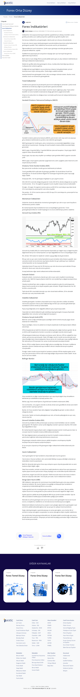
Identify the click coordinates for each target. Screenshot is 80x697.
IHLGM (49, 630)
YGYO (49, 640)
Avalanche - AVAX (37, 628)
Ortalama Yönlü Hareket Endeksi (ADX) (11, 35)
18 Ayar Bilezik (52, 663)
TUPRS (49, 638)
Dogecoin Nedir (20, 663)
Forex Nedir (19, 666)
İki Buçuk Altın (52, 655)
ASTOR (49, 643)
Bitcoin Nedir (20, 655)
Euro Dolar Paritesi (68, 645)
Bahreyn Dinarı (20, 635)
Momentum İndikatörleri (9, 36)
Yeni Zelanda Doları (22, 645)
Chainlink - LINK (36, 635)
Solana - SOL (35, 625)
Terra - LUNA (35, 645)
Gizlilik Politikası (67, 661)
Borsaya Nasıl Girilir (37, 662)
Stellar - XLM (35, 643)
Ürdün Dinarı (20, 640)
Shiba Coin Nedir (21, 658)
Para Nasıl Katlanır (37, 665)
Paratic (5, 17)
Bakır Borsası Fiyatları (69, 647)
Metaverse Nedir (21, 671)
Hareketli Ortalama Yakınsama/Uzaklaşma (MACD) (11, 33)
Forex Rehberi (51, 3)
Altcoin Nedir (20, 661)
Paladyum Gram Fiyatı (69, 630)
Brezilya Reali (20, 638)
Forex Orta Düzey (17, 10)
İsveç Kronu (19, 628)
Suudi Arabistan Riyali (22, 630)
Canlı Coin (35, 620)
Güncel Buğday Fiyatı (69, 628)
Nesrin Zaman (29, 31)
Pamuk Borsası (67, 638)
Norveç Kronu (20, 625)
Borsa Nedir (35, 667)
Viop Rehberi (72, 3)
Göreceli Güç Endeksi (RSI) (10, 39)
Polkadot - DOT (36, 633)
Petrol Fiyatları (67, 633)
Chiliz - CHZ (35, 623)
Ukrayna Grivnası (21, 633)
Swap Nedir (19, 668)
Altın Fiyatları (51, 653)
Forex (10, 17)
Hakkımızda (66, 655)
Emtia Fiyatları (67, 623)
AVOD (49, 623)
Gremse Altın (51, 661)
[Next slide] (74, 586)
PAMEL (49, 645)
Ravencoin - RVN (36, 640)
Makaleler (19, 653)
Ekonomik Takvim (68, 666)
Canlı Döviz (19, 620)
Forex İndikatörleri (7, 28)
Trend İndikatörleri (7, 30)
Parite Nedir (19, 678)
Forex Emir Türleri (6, 57)
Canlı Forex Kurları (68, 620)
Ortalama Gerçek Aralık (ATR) (10, 45)
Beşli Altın (50, 666)
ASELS (49, 633)
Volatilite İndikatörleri (8, 43)
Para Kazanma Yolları (38, 660)
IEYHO (49, 628)
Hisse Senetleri (52, 620)
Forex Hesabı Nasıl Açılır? (8, 24)
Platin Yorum (67, 625)
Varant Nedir (35, 670)
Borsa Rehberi (62, 3)
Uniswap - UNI (36, 630)
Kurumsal (66, 653)
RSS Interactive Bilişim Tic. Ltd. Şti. (41, 688)
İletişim (65, 671)
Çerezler (65, 663)
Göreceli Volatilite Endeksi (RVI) (11, 49)
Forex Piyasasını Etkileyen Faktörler (10, 26)
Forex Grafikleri (5, 55)
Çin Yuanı (19, 623)
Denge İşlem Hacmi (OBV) (9, 53)
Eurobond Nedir (21, 673)
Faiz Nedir (19, 676)
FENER (49, 625)
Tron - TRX (35, 638)
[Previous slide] (6, 586)
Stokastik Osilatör (8, 41)
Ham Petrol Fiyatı (68, 635)
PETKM (50, 635)
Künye (65, 658)
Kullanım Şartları (68, 668)
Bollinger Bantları (8, 47)
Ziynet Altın (51, 658)
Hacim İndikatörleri (7, 51)
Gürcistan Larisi (20, 643)
